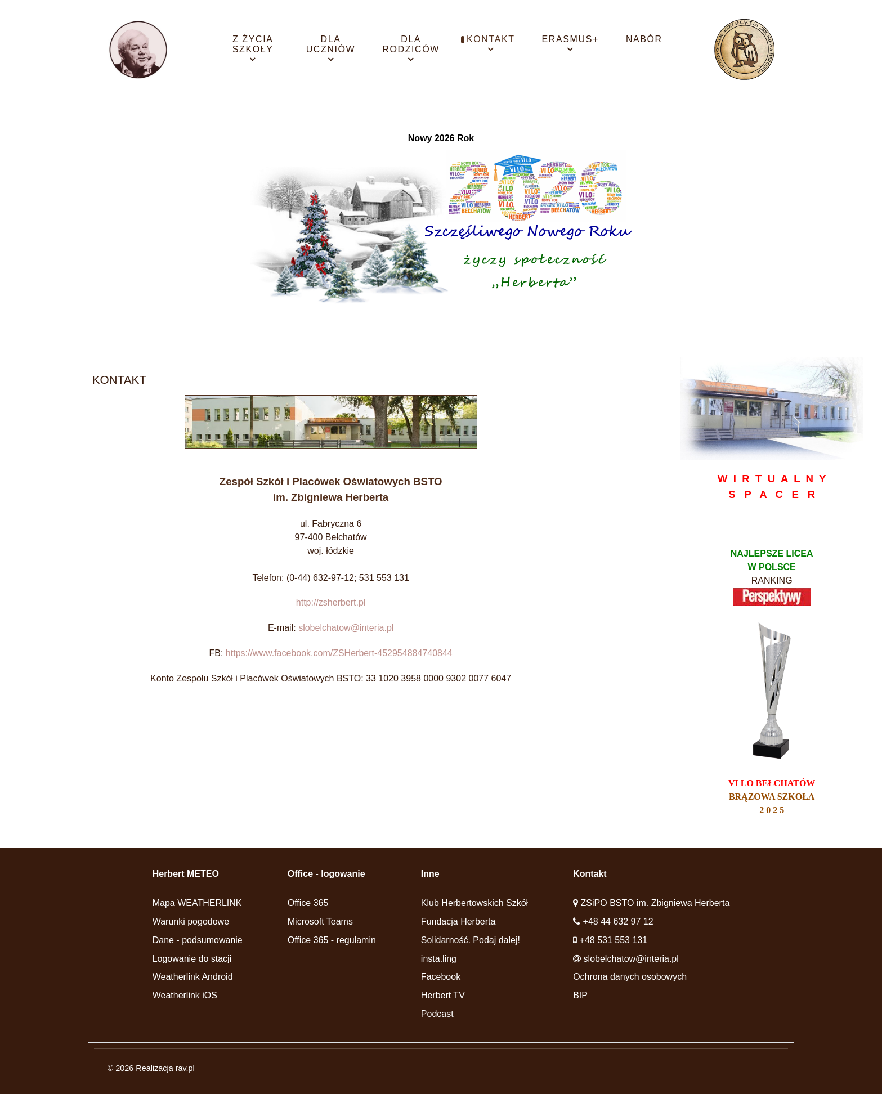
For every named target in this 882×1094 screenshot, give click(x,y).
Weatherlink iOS (185, 995)
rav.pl (185, 1068)
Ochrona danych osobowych (630, 976)
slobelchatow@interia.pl (345, 628)
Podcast (437, 1014)
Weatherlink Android (193, 976)
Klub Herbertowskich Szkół (474, 903)
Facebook (440, 976)
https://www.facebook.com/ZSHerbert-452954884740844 (339, 653)
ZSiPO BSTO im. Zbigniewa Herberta (655, 903)
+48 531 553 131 (614, 940)
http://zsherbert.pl (331, 602)
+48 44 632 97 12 (618, 921)
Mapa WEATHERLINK (197, 903)
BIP (580, 995)
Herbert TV (443, 995)
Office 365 (308, 903)
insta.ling (438, 958)
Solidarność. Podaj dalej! (470, 940)
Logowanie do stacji (192, 958)
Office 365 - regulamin (332, 940)
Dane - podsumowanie (198, 940)
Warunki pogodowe (191, 921)
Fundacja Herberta (458, 921)
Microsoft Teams (320, 921)
